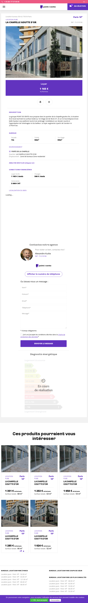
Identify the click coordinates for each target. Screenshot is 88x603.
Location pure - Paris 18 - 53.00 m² (62, 586)
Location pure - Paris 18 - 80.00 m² (14, 582)
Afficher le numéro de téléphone (43, 274)
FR (84, 2)
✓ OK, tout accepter (39, 600)
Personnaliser (55, 600)
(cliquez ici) (29, 163)
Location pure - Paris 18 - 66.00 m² (62, 589)
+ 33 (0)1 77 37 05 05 (11, 2)
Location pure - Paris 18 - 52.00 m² (14, 574)
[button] (11, 52)
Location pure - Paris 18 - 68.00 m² (14, 584)
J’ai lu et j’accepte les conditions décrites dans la (42, 336)
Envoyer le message (43, 343)
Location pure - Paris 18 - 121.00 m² (14, 579)
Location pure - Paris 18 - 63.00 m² (14, 577)
